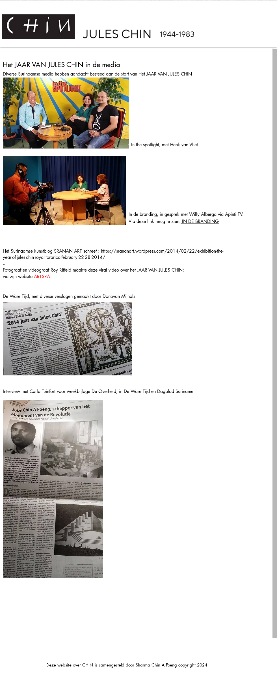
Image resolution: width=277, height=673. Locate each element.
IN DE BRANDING (200, 221)
